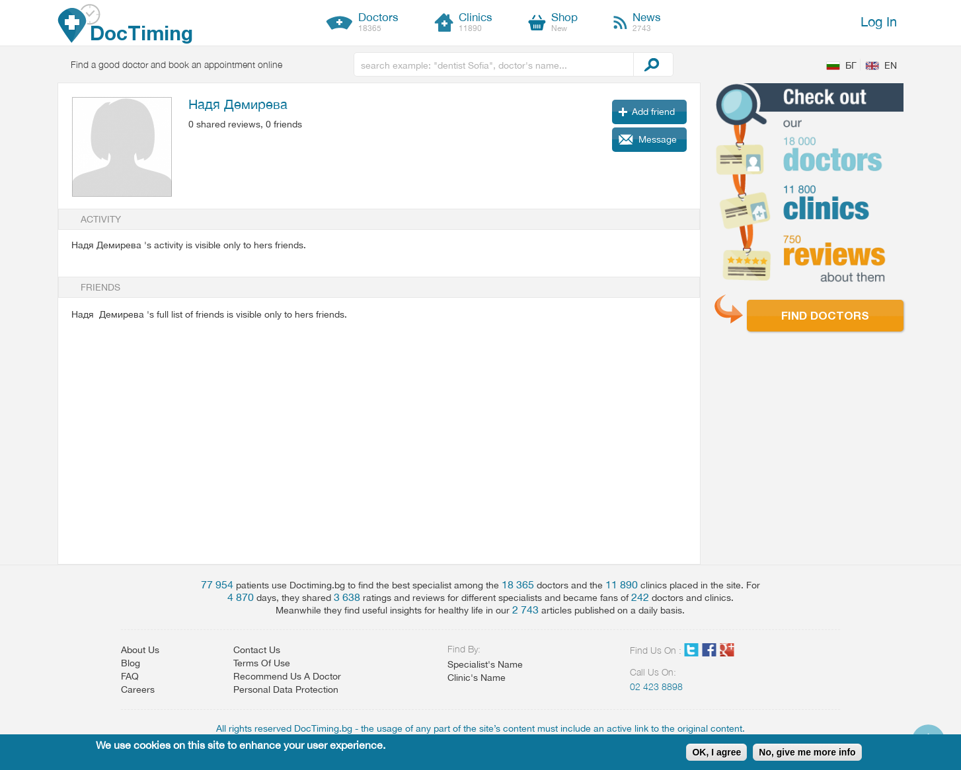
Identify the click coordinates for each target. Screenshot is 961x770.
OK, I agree (716, 752)
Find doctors (825, 315)
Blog (130, 663)
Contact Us (256, 650)
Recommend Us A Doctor (287, 676)
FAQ (130, 676)
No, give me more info (807, 752)
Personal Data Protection (285, 689)
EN (890, 65)
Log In (879, 21)
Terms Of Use (261, 663)
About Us (140, 650)
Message (657, 139)
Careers (138, 689)
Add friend (653, 111)
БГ (851, 65)
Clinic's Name (476, 677)
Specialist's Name (485, 664)
